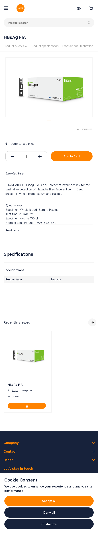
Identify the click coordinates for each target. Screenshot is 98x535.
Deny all (49, 512)
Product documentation (77, 46)
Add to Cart (71, 156)
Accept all (49, 501)
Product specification (45, 46)
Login (14, 143)
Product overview (15, 46)
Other (8, 460)
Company (11, 443)
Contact (10, 451)
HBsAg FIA (15, 384)
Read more (12, 230)
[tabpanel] (49, 87)
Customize (49, 524)
